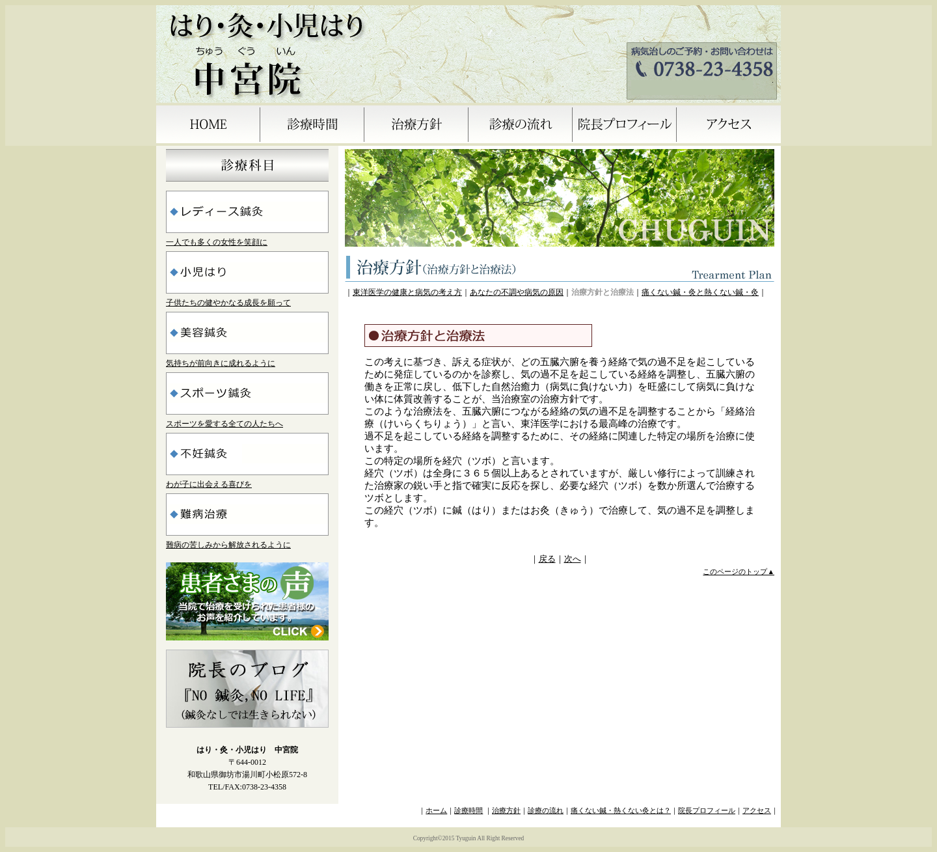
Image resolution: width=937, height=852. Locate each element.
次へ (572, 559)
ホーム (436, 810)
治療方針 (506, 810)
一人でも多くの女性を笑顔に (216, 242)
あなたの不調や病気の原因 (517, 292)
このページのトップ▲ (738, 571)
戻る (547, 559)
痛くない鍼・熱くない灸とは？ (621, 810)
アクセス (756, 810)
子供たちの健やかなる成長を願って (228, 302)
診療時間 (468, 810)
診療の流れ (546, 810)
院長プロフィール (706, 810)
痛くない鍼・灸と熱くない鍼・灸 (700, 292)
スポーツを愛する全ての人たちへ (224, 423)
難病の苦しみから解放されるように (228, 544)
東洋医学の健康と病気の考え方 (407, 292)
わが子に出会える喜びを (209, 484)
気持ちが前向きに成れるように (220, 363)
